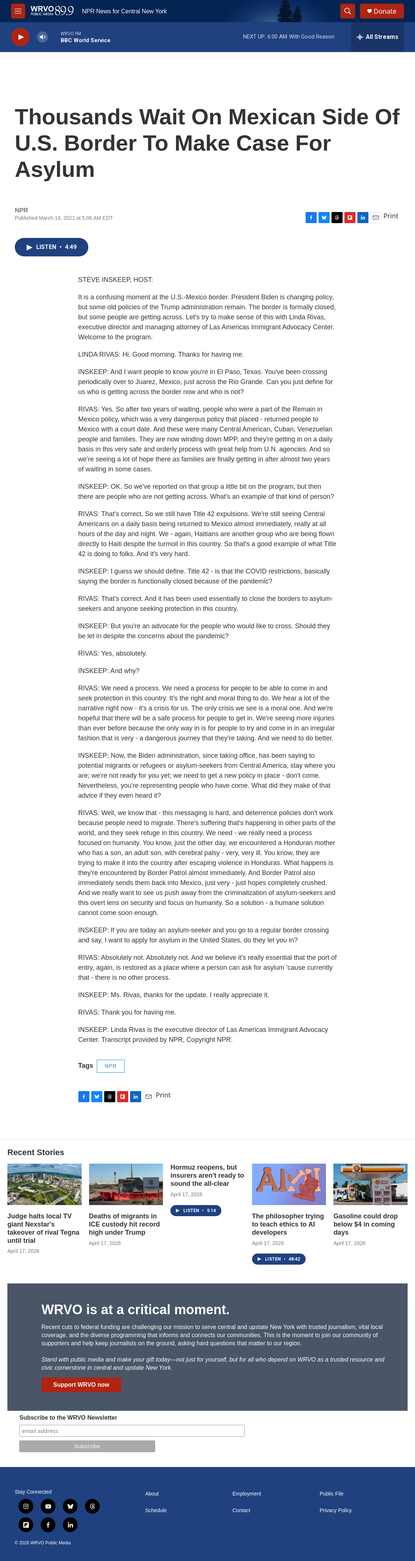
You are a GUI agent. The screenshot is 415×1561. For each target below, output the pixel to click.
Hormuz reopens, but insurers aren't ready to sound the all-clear (207, 1175)
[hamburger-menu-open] (18, 11)
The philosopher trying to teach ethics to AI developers (288, 1224)
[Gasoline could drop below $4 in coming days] (370, 1184)
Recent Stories (35, 1152)
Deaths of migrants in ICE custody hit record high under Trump (124, 1224)
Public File (332, 1494)
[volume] (42, 37)
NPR (111, 1066)
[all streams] (377, 37)
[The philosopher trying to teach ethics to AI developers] (289, 1184)
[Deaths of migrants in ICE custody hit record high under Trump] (126, 1184)
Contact (241, 1510)
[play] (20, 37)
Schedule (156, 1510)
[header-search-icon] (347, 11)
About (152, 1494)
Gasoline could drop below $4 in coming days (365, 1224)
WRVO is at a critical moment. (135, 1309)
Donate (385, 11)
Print (390, 215)
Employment (246, 1494)
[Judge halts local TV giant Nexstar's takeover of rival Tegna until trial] (44, 1184)
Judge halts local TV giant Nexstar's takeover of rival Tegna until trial (43, 1228)
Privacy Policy (336, 1510)
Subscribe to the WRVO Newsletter (68, 1417)
